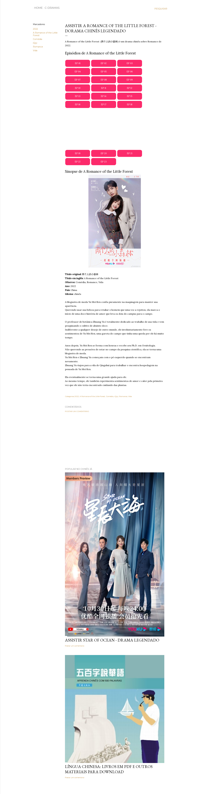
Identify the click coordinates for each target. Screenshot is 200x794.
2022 (35, 29)
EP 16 (77, 104)
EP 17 (103, 104)
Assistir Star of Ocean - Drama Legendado (112, 640)
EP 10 (77, 88)
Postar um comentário (77, 411)
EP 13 (77, 96)
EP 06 (130, 71)
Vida (35, 50)
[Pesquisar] (160, 8)
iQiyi (35, 43)
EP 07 (78, 79)
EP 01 (77, 63)
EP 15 (129, 96)
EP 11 (103, 88)
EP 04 (78, 71)
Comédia (37, 39)
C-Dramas (50, 7)
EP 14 (103, 96)
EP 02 (104, 63)
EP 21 (129, 153)
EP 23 (104, 161)
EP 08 (104, 79)
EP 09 (130, 79)
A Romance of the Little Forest (92, 396)
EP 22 (78, 161)
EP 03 (130, 63)
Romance (38, 46)
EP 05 (104, 71)
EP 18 (129, 104)
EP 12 (129, 88)
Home (37, 7)
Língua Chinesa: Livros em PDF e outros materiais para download (109, 769)
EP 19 (77, 153)
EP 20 (104, 153)
